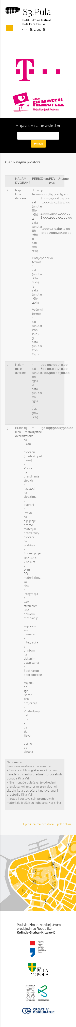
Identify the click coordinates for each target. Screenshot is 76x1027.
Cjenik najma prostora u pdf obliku (47, 824)
